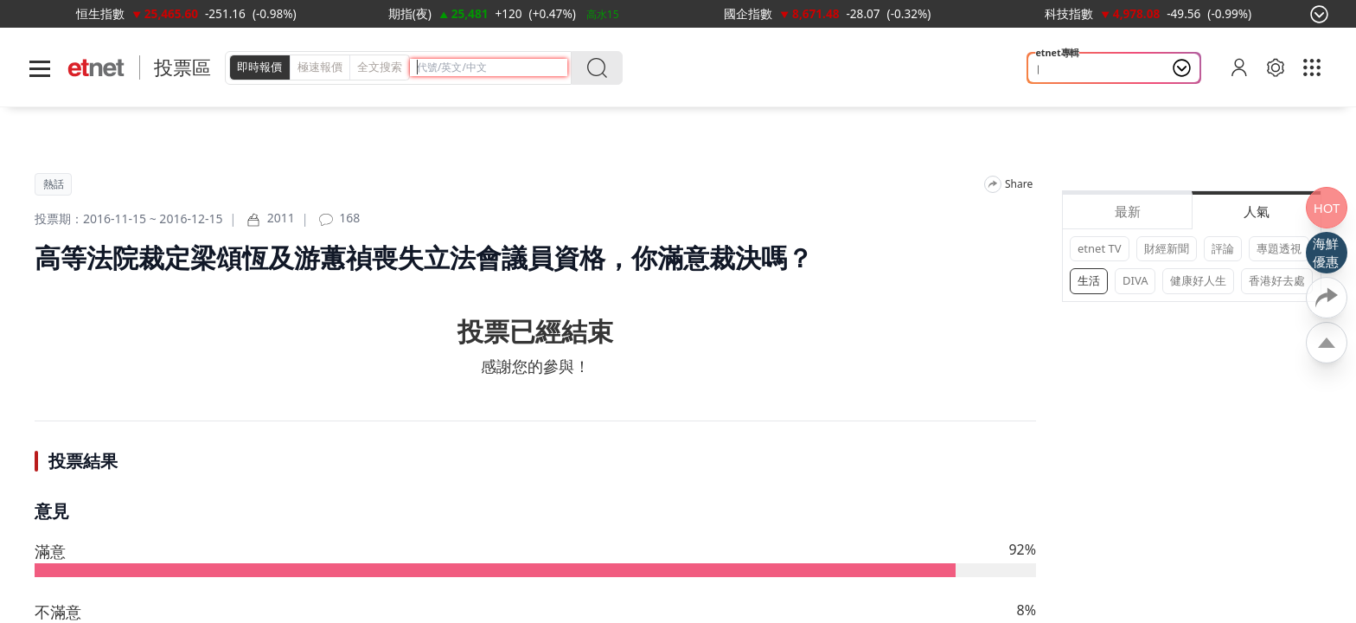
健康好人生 (1198, 280)
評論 (1223, 248)
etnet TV (1100, 248)
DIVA (1135, 280)
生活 (1089, 280)
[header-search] (492, 67)
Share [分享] (1019, 184)
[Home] (96, 68)
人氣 (1257, 211)
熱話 (53, 184)
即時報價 (259, 66)
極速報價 (319, 66)
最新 (1128, 211)
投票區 (182, 67)
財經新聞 (1166, 248)
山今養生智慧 (1076, 68)
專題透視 (1279, 248)
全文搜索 (379, 66)
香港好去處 (1277, 280)
